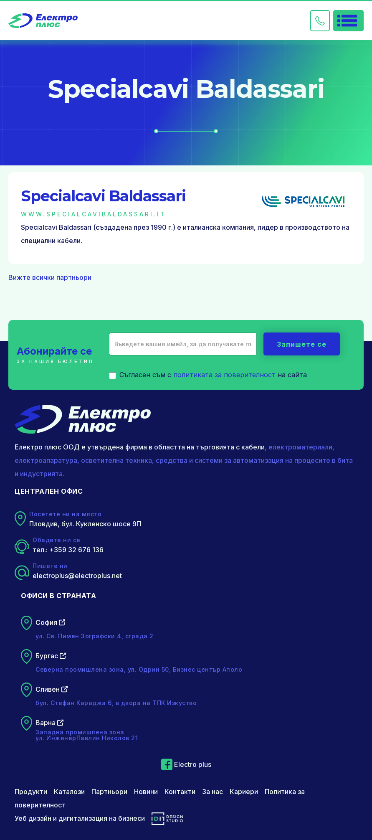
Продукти (31, 791)
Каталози (69, 791)
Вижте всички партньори (49, 277)
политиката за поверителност (224, 375)
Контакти (179, 791)
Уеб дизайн (33, 818)
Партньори (109, 791)
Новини (146, 791)
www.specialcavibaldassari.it (93, 214)
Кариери (244, 791)
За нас (212, 791)
